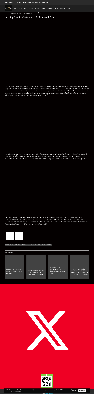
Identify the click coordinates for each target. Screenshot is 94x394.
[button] (73, 8)
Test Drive (31, 8)
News (25, 8)
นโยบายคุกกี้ (18, 391)
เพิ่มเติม (69, 8)
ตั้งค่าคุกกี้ (74, 390)
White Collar (49, 8)
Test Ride (43, 8)
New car (20, 8)
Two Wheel (37, 8)
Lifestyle (56, 8)
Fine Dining (62, 8)
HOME (15, 8)
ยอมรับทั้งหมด (82, 390)
